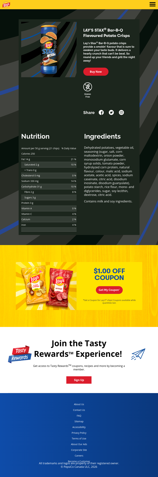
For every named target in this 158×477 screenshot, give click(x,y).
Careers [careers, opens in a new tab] (74, 456)
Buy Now (96, 72)
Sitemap (79, 421)
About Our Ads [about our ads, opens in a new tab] (76, 445)
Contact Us (79, 410)
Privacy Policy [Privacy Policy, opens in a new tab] (75, 433)
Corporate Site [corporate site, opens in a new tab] (76, 450)
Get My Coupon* (109, 290)
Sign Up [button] (79, 380)
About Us (79, 404)
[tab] (152, 4)
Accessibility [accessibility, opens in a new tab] (75, 427)
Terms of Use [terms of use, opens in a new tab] (75, 439)
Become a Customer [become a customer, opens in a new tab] (77, 462)
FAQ (79, 415)
